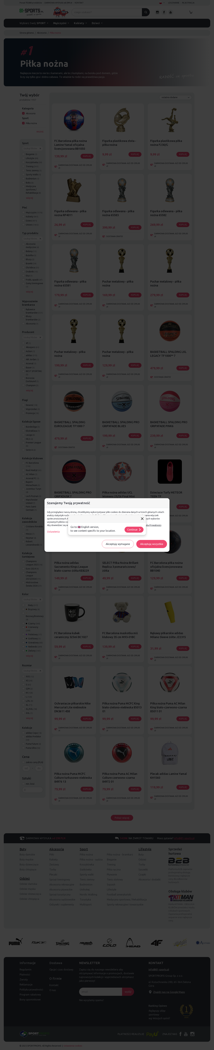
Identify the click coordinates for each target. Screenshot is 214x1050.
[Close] (142, 518)
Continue (134, 529)
